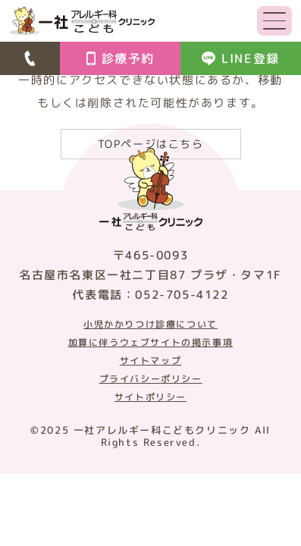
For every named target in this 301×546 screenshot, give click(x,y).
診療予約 (120, 58)
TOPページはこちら (151, 143)
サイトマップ (151, 361)
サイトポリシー (150, 397)
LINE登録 (241, 58)
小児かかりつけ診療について (150, 324)
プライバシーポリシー (150, 379)
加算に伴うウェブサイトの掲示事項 (151, 342)
